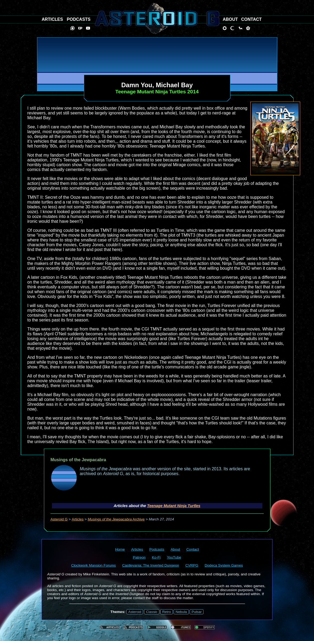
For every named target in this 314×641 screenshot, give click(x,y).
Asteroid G (59, 519)
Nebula (181, 612)
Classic (151, 612)
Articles (78, 519)
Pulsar (196, 612)
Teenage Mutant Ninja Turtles (173, 506)
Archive (116, 519)
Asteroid (134, 612)
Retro (166, 612)
